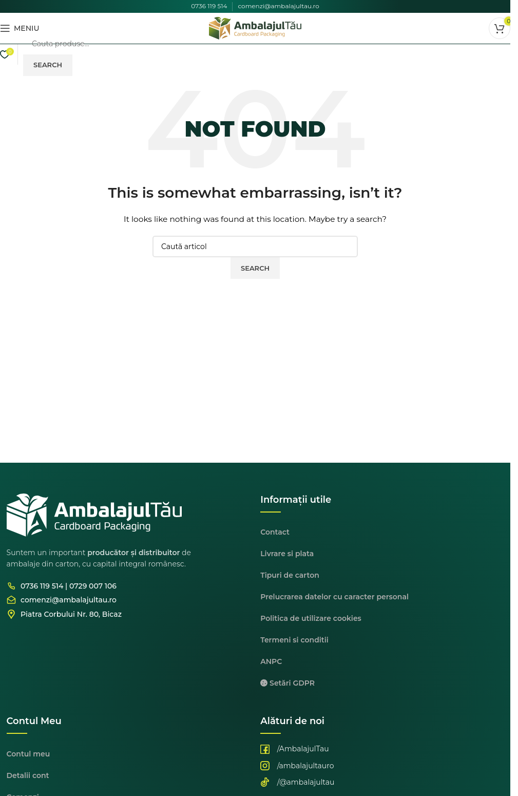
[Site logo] (255, 27)
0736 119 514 (209, 6)
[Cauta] (266, 43)
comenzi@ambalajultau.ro (278, 6)
